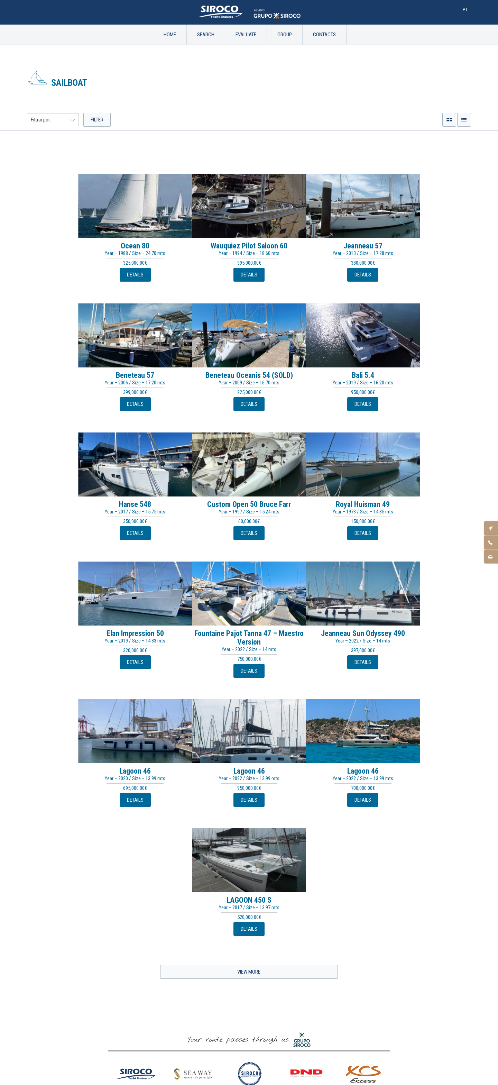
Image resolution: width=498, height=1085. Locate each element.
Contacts (324, 34)
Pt (465, 9)
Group (284, 34)
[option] (136, 822)
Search (205, 34)
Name (249, 911)
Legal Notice (249, 1009)
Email (249, 933)
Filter (97, 120)
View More (248, 714)
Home (170, 34)
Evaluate (246, 34)
